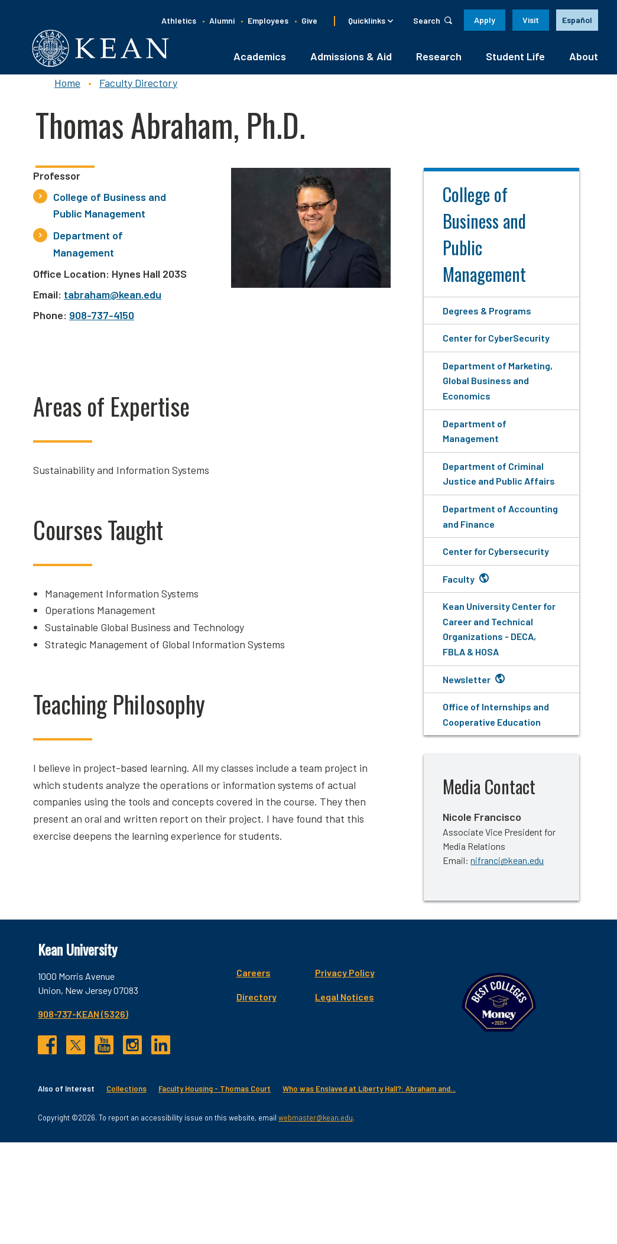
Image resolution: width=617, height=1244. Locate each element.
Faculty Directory (138, 89)
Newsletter (467, 686)
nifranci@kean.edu (507, 867)
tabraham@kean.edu (112, 301)
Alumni (222, 20)
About (583, 63)
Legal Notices (549, 1003)
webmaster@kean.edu (315, 1219)
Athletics (178, 20)
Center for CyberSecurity (496, 344)
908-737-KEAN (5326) (83, 1021)
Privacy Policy (549, 980)
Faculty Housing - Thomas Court (214, 1191)
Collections (126, 1191)
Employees (268, 20)
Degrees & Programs (487, 317)
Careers (458, 980)
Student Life (515, 63)
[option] (577, 20)
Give (309, 20)
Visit (530, 20)
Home (67, 89)
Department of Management (88, 251)
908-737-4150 (101, 322)
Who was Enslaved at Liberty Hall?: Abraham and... (369, 1191)
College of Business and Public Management (109, 212)
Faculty (459, 586)
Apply (484, 20)
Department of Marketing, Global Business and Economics (498, 387)
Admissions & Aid (351, 63)
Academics (259, 63)
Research (439, 63)
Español (577, 20)
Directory (461, 1003)
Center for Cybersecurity (496, 558)
